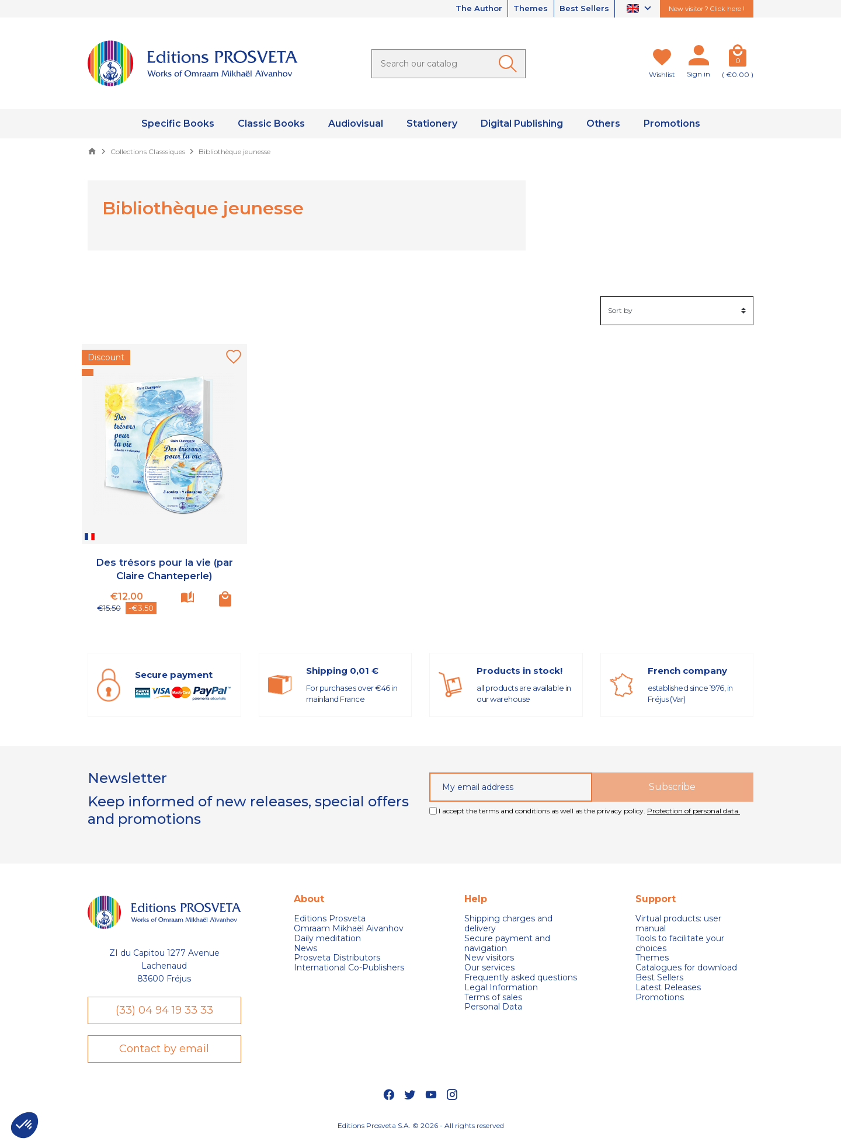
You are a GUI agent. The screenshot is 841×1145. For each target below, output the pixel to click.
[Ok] (510, 64)
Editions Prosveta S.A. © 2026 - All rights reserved (421, 1130)
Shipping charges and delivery (508, 924)
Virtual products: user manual (678, 924)
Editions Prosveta (330, 919)
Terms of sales (493, 998)
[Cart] (737, 57)
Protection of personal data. (693, 810)
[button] (25, 1125)
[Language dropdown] (640, 9)
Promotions (659, 998)
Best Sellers (582, 9)
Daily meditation (327, 939)
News (305, 948)
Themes (525, 9)
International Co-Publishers (349, 968)
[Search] (448, 63)
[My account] (698, 58)
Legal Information (501, 988)
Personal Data (493, 1007)
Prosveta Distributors (337, 958)
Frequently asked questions (520, 978)
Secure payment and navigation (507, 943)
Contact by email (164, 1052)
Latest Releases (668, 988)
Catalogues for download (686, 968)
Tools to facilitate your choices (679, 943)
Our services (489, 968)
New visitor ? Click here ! (707, 9)
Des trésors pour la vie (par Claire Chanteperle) (164, 569)
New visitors (489, 958)
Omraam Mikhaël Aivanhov (349, 929)
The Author (468, 9)
